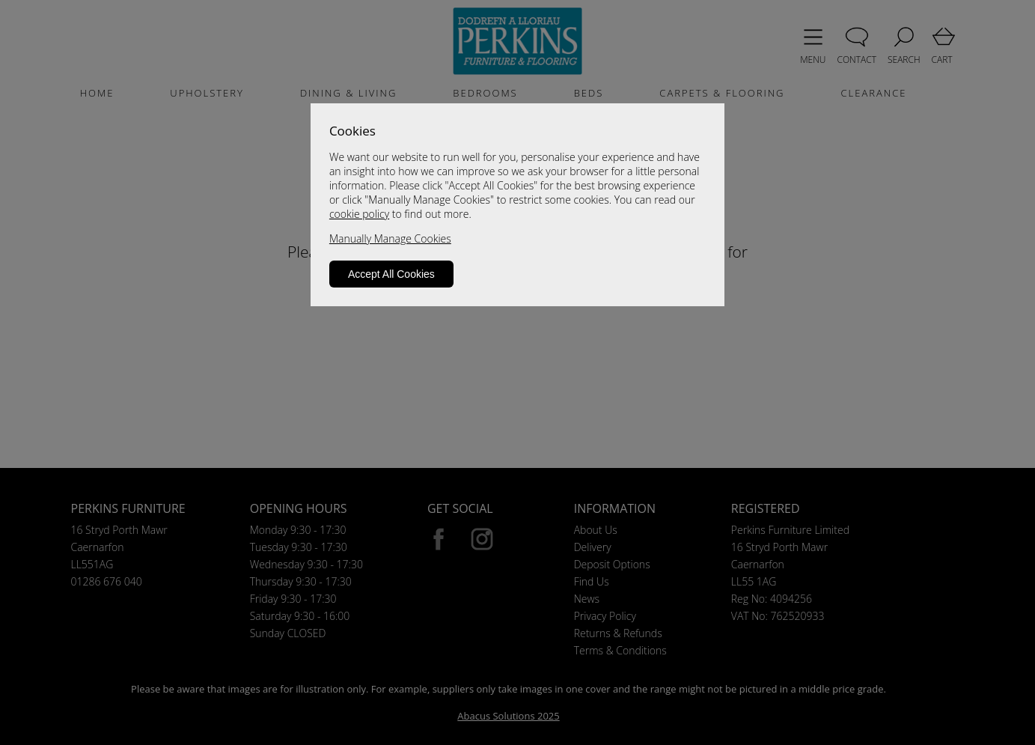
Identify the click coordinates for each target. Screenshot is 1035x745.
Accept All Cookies (391, 274)
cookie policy (359, 214)
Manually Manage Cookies (390, 238)
